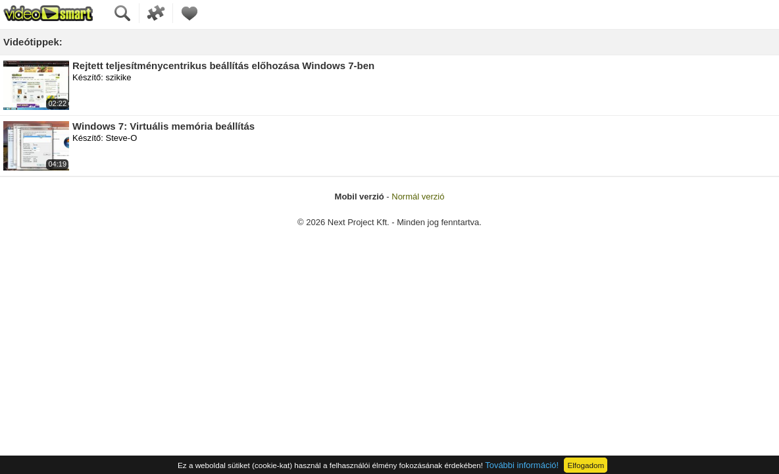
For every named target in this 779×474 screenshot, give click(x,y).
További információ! (522, 465)
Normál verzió (417, 196)
